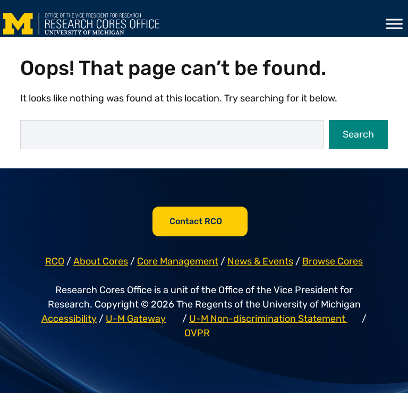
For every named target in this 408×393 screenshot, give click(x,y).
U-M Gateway (136, 318)
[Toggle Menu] (394, 24)
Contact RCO (195, 221)
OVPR (197, 333)
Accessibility (69, 318)
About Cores (100, 261)
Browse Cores (332, 261)
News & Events (260, 261)
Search (358, 134)
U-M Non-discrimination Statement (268, 318)
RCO (54, 261)
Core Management (177, 261)
